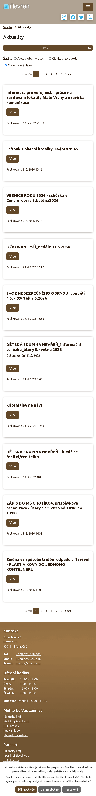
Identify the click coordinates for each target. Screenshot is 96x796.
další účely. (78, 771)
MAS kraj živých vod (16, 721)
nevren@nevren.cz (28, 663)
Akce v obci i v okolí (30, 58)
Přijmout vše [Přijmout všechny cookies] (26, 789)
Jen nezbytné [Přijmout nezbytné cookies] (50, 789)
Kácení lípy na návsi (25, 405)
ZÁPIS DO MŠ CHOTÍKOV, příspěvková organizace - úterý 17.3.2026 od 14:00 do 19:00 (44, 508)
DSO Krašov (11, 726)
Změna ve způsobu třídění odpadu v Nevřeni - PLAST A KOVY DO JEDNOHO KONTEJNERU (47, 564)
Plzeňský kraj (12, 716)
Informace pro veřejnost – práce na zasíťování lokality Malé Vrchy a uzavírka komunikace (45, 97)
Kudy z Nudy (11, 730)
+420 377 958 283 (28, 654)
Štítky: (7, 58)
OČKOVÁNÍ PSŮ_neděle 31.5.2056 (38, 247)
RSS (67, 47)
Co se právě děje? (20, 65)
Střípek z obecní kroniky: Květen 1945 (42, 149)
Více (12, 112)
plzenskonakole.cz (15, 735)
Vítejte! (7, 27)
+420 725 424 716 (28, 658)
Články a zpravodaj (65, 58)
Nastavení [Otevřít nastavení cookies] (71, 789)
